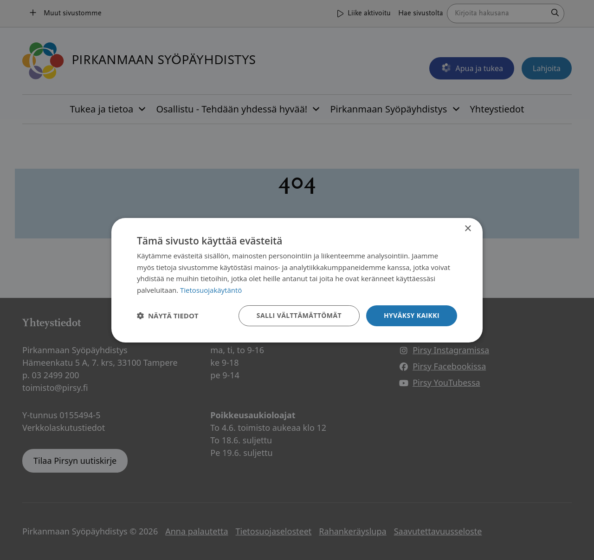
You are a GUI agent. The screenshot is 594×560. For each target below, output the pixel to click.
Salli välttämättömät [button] (299, 315)
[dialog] (297, 279)
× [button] (467, 228)
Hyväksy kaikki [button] (411, 315)
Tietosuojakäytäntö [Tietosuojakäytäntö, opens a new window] (211, 290)
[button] (168, 315)
